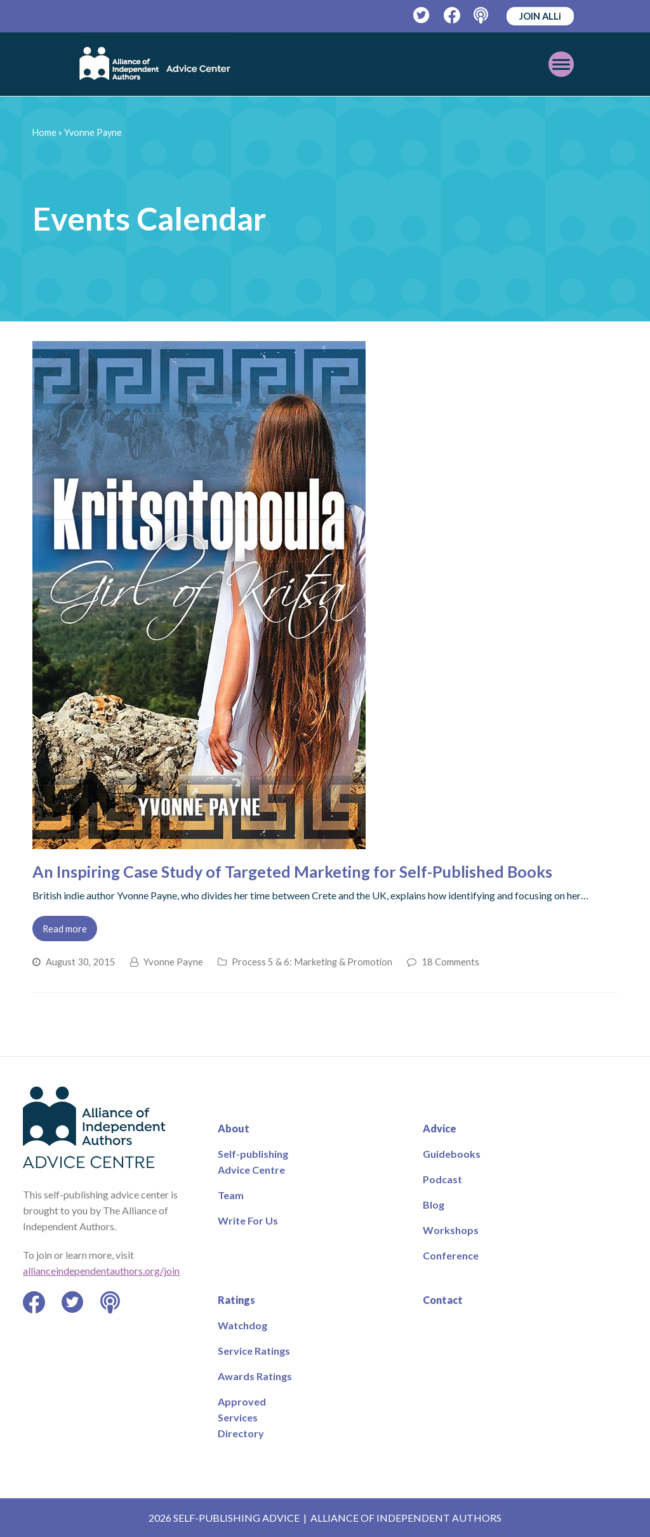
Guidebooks (452, 1154)
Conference (451, 1255)
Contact (443, 1300)
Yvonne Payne (173, 961)
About (233, 1128)
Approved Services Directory (242, 1417)
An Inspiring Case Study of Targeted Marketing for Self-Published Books (292, 871)
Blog (433, 1204)
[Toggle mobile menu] (561, 64)
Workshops (451, 1230)
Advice (439, 1128)
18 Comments (450, 961)
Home (44, 132)
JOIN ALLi (540, 16)
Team (231, 1195)
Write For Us (248, 1220)
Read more (65, 928)
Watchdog (242, 1325)
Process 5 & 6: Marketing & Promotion (312, 961)
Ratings (236, 1300)
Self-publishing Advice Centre (253, 1162)
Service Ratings (254, 1351)
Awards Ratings (255, 1376)
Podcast (442, 1179)
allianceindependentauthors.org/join (101, 1271)
